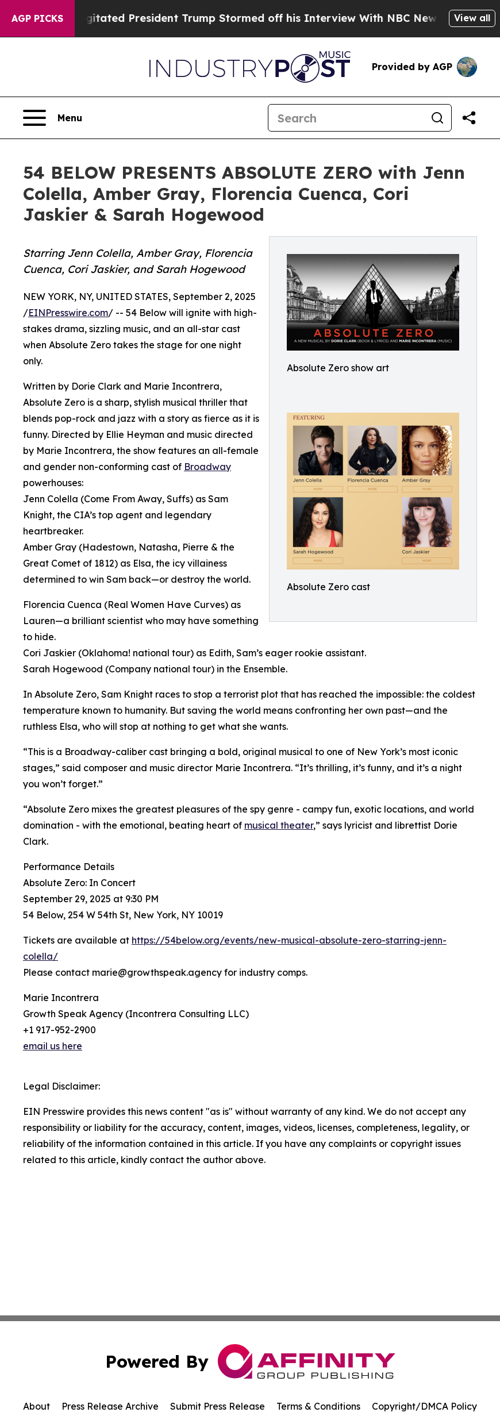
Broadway (207, 466)
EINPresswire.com (68, 312)
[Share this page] (469, 117)
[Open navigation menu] (52, 117)
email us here (52, 1046)
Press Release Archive (110, 1406)
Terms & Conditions (318, 1406)
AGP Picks (37, 18)
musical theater (278, 825)
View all (472, 18)
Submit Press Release (217, 1406)
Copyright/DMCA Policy (424, 1406)
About (36, 1406)
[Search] (346, 118)
